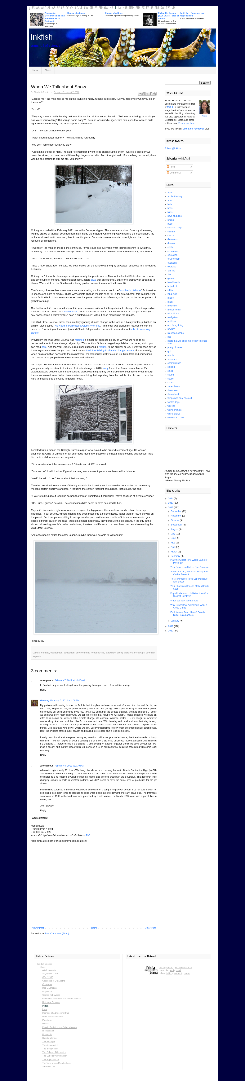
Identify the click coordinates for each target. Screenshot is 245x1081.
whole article (71, 311)
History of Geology (51, 1002)
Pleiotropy (47, 1020)
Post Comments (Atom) (57, 933)
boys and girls (174, 216)
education (69, 652)
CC (67, 8)
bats (169, 204)
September (177, 524)
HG (111, 8)
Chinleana (47, 984)
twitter (169, 973)
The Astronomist (49, 1045)
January (175, 620)
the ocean (172, 390)
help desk (172, 286)
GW (106, 8)
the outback (173, 394)
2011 (171, 626)
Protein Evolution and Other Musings (59, 1027)
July (173, 533)
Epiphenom (47, 991)
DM (91, 8)
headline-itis (97, 652)
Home (35, 70)
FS (33, 8)
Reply (43, 689)
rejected (79, 339)
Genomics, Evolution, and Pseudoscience (61, 998)
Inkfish (42, 37)
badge (187, 973)
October (175, 520)
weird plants (173, 413)
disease (171, 243)
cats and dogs (174, 227)
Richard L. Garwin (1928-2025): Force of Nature (168, 16)
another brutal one (130, 290)
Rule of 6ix (47, 1034)
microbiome (173, 313)
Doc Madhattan (49, 988)
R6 (151, 8)
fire (169, 274)
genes (170, 278)
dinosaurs (172, 239)
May (173, 542)
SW (162, 8)
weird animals (174, 410)
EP (96, 8)
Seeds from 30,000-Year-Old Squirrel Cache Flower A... (189, 573)
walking (171, 406)
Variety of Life (48, 1066)
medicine (172, 305)
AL (49, 8)
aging (170, 192)
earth (170, 247)
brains (170, 220)
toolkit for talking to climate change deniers (110, 350)
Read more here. (186, 123)
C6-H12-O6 (47, 977)
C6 (62, 8)
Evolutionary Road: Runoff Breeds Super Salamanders (187, 613)
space (170, 378)
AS (53, 8)
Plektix (45, 1023)
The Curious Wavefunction (54, 1056)
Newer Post (38, 928)
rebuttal (103, 346)
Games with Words (51, 995)
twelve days (173, 402)
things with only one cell (179, 398)
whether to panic (175, 417)
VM (173, 8)
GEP (101, 8)
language (110, 652)
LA (119, 8)
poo (169, 337)
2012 (171, 507)
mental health (174, 309)
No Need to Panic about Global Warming (77, 325)
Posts (171, 166)
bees (169, 208)
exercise (171, 266)
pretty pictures (125, 652)
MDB (124, 8)
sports (170, 382)
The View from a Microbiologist (56, 1063)
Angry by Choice (50, 973)
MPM (131, 8)
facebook (178, 973)
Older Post (150, 928)
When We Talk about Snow (184, 600)
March (174, 551)
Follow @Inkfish (173, 148)
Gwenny (44, 700)
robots (170, 355)
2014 (171, 498)
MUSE (170, 107)
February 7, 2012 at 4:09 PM (64, 700)
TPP (168, 8)
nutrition (171, 321)
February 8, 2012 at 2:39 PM (69, 765)
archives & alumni (183, 967)
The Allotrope (48, 1041)
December (176, 511)
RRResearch (48, 1031)
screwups (139, 652)
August (175, 529)
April (173, 547)
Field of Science (44, 964)
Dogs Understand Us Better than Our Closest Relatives (189, 594)
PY (147, 8)
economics (56, 652)
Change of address (76, 13)
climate (45, 652)
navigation (172, 317)
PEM (138, 8)
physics (171, 329)
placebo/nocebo (175, 333)
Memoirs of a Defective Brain (55, 1013)
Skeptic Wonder (49, 1038)
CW (86, 8)
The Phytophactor (50, 1059)
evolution (172, 262)
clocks (170, 235)
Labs (44, 1009)
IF (115, 8)
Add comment (39, 818)
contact (170, 967)
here (44, 346)
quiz (169, 351)
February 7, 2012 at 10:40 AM (70, 680)
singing (171, 367)
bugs (169, 223)
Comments (174, 172)
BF (58, 8)
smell (170, 371)
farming (171, 270)
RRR (157, 8)
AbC (43, 8)
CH (72, 8)
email (178, 970)
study (105, 368)
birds (169, 212)
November (176, 515)
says (93, 279)
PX (143, 8)
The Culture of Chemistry (54, 1052)
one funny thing (175, 325)
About (48, 70)
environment (83, 652)
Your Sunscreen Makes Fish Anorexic (189, 567)
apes (169, 200)
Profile (204, 116)
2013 (171, 503)
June (173, 538)
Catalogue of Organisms (53, 981)
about (162, 967)
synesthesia (173, 386)
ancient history (174, 196)
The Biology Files (50, 1049)
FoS (88, 835)
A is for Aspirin (49, 970)
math (170, 302)
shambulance (174, 363)
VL (81, 8)
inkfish (170, 290)
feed (172, 970)
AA (38, 8)
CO (76, 8)
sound (170, 374)
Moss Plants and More (52, 1016)
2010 (171, 630)
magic (170, 298)
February (176, 556)
